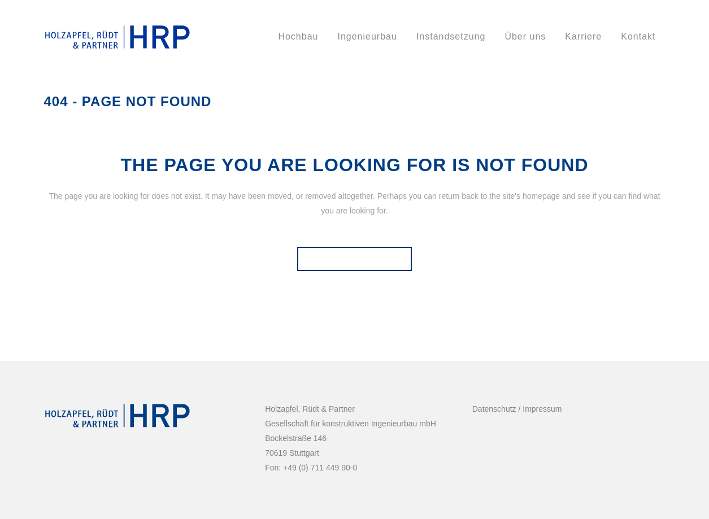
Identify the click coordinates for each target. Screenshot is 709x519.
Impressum (541, 408)
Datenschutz (494, 408)
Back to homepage (354, 259)
